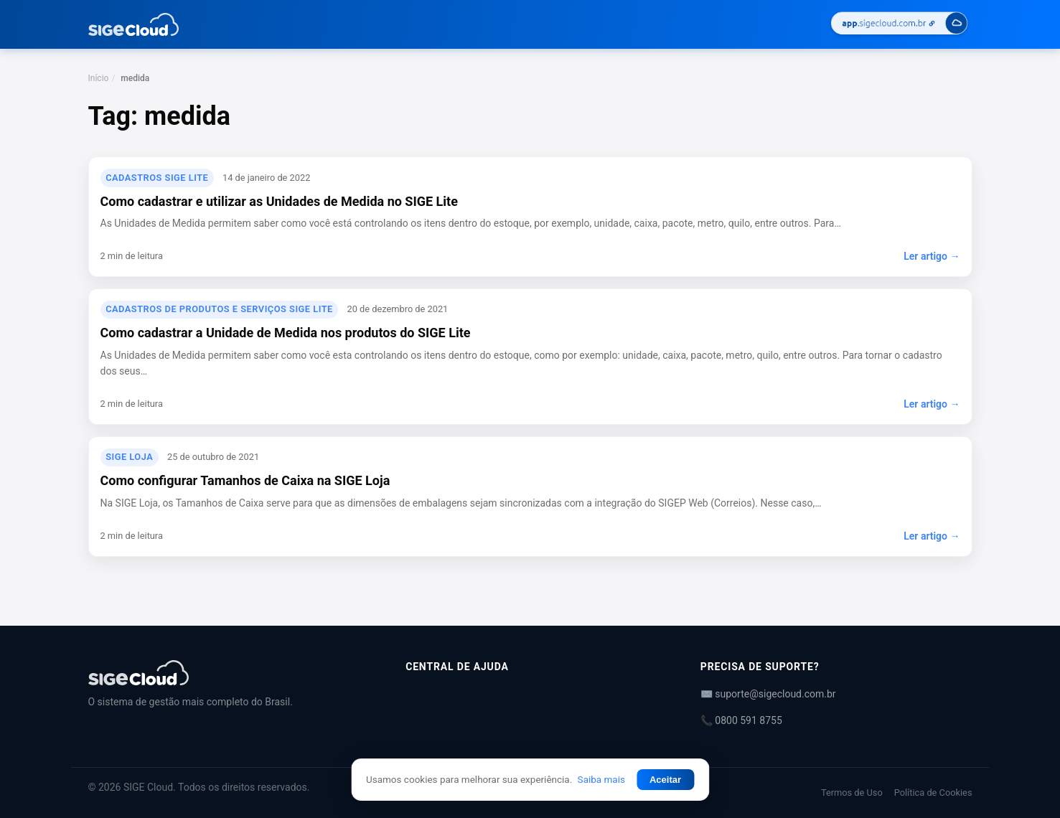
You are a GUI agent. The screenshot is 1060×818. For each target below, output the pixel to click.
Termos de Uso (852, 792)
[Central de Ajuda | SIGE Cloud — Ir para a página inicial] (133, 24)
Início (98, 78)
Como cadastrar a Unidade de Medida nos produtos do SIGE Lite (285, 332)
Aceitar (665, 779)
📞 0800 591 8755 (741, 720)
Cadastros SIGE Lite (156, 177)
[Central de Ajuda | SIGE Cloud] (230, 672)
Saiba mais (601, 779)
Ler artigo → (932, 256)
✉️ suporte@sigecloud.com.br (768, 694)
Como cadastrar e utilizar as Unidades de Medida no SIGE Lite (279, 201)
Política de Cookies (933, 792)
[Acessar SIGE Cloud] (899, 25)
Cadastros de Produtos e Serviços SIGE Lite (219, 309)
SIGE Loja (129, 456)
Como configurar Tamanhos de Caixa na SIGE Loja (245, 480)
